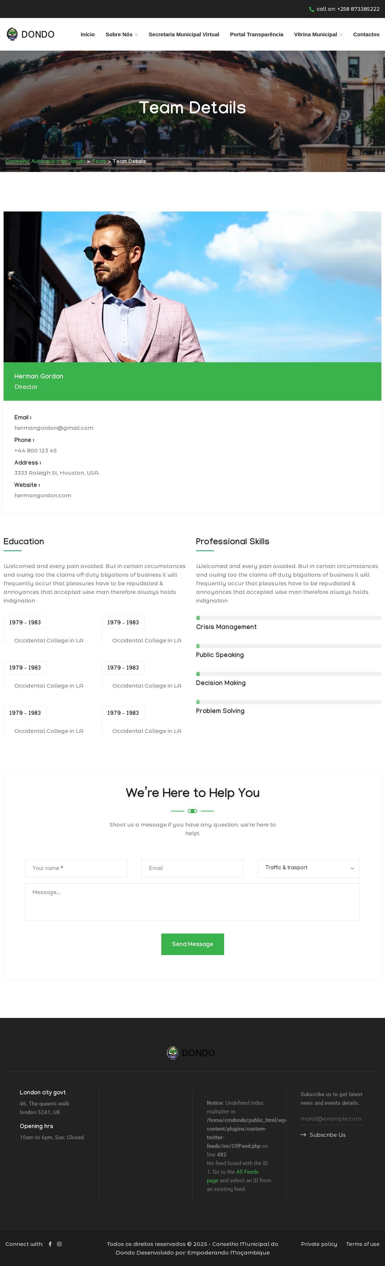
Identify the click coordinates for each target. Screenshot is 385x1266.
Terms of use (363, 1244)
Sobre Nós (119, 34)
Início (88, 34)
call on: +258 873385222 (344, 9)
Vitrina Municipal (315, 34)
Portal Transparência (256, 34)
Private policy (319, 1244)
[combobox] (309, 868)
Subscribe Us (323, 1134)
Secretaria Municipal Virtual (184, 34)
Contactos (366, 34)
